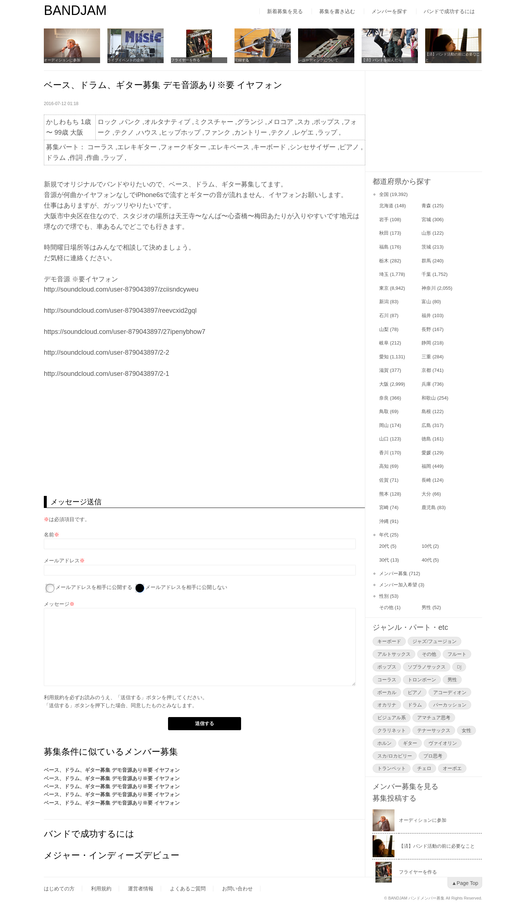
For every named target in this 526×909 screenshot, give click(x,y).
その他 (386, 607)
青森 (426, 205)
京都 (426, 370)
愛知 (384, 356)
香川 (384, 452)
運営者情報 (140, 888)
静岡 (426, 343)
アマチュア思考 (433, 717)
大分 (426, 494)
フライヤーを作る (185, 60)
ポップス (386, 666)
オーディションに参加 (62, 60)
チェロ (424, 768)
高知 (384, 466)
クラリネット (391, 730)
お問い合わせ (237, 888)
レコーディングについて (318, 60)
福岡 (426, 466)
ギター (410, 743)
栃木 (384, 260)
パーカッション (449, 704)
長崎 (426, 480)
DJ (459, 666)
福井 (426, 315)
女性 (466, 730)
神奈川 (429, 288)
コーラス (386, 679)
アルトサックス (394, 654)
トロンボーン (422, 679)
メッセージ (56, 604)
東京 (384, 288)
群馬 (426, 260)
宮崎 (384, 507)
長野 (426, 329)
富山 (426, 301)
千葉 (426, 274)
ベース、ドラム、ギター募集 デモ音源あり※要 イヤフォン (112, 770)
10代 (426, 546)
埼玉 (384, 274)
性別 (384, 596)
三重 (426, 356)
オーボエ (452, 768)
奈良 (384, 398)
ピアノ (415, 692)
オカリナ (386, 704)
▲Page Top (464, 883)
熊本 (384, 494)
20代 (384, 546)
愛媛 (426, 452)
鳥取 (384, 411)
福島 (384, 247)
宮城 (426, 219)
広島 (426, 425)
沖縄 (384, 521)
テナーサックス (433, 730)
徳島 (426, 439)
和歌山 (429, 398)
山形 (426, 233)
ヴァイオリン (442, 743)
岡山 (384, 425)
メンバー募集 (393, 573)
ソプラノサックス (427, 666)
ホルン (384, 743)
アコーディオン (449, 692)
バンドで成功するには (449, 11)
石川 (384, 315)
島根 (426, 411)
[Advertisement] (204, 437)
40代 (426, 560)
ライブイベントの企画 (125, 60)
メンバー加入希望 (398, 585)
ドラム (415, 704)
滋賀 (384, 370)
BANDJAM (75, 10)
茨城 (426, 247)
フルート (456, 654)
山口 (384, 439)
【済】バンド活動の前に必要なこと (452, 57)
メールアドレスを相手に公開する (94, 587)
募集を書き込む (337, 11)
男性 (426, 607)
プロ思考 (432, 755)
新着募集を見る (285, 11)
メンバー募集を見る (405, 786)
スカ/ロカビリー (394, 755)
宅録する (242, 60)
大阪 (384, 384)
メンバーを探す (389, 11)
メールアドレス (62, 560)
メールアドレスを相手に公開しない (186, 587)
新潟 (384, 301)
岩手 (384, 219)
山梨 (384, 329)
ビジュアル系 (391, 717)
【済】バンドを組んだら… (383, 60)
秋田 (384, 233)
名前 (49, 535)
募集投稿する (394, 798)
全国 (384, 194)
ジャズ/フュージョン (434, 641)
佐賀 (384, 480)
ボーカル (386, 692)
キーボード (389, 641)
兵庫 (426, 384)
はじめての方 (59, 888)
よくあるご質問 (188, 888)
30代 (384, 560)
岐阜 (384, 343)
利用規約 (54, 697)
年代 (384, 535)
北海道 (386, 205)
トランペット (391, 768)
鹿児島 (429, 507)
